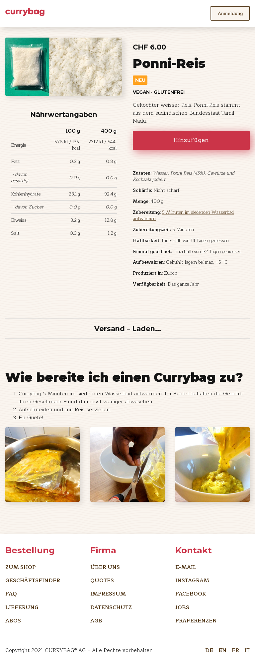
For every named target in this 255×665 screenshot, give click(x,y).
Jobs (182, 607)
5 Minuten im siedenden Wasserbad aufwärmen (183, 215)
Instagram (192, 580)
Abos (13, 620)
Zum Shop (20, 567)
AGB (96, 620)
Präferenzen (196, 620)
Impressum (108, 593)
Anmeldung (230, 13)
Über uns (105, 567)
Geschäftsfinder (32, 580)
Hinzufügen (191, 140)
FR (235, 649)
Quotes (102, 580)
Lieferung (22, 607)
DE (209, 649)
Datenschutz (111, 607)
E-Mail (186, 567)
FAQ (11, 593)
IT (247, 649)
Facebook (190, 593)
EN (222, 649)
